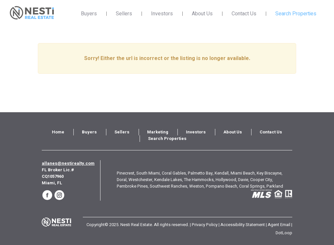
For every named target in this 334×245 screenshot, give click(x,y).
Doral (122, 179)
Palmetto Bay (200, 173)
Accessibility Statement (242, 225)
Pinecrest (125, 173)
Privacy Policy (205, 225)
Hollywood (226, 179)
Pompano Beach (221, 186)
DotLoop (284, 233)
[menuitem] (58, 132)
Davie (243, 179)
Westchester (140, 179)
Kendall (222, 173)
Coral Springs (252, 186)
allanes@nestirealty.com (68, 163)
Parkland (274, 186)
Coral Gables (174, 173)
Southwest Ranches (168, 186)
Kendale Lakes (168, 179)
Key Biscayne (269, 173)
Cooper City (261, 179)
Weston (196, 186)
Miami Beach (243, 173)
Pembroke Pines (132, 186)
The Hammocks (199, 179)
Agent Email (279, 225)
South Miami (148, 173)
